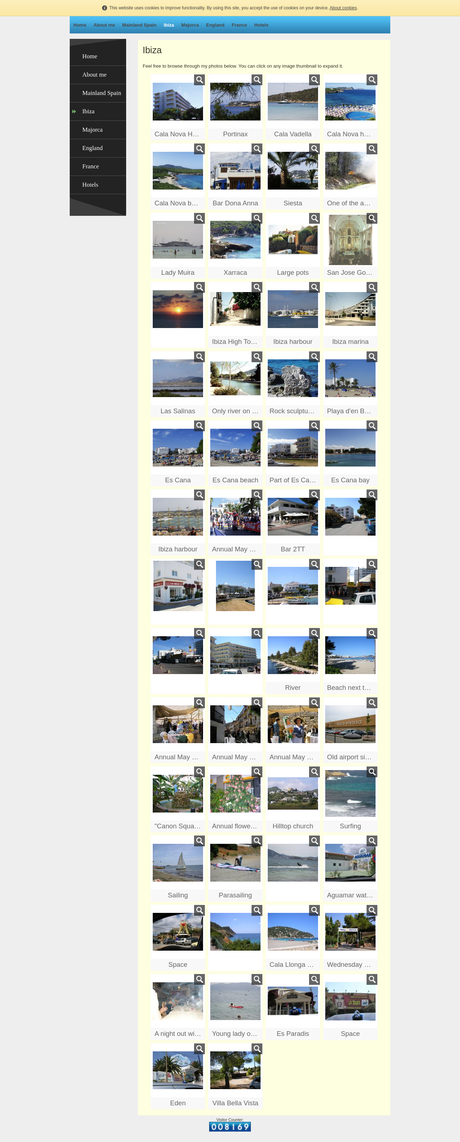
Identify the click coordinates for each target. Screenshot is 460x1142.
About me (104, 25)
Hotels (261, 25)
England (215, 25)
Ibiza (169, 25)
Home (79, 25)
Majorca (190, 25)
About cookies (343, 7)
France (239, 25)
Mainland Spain (139, 25)
